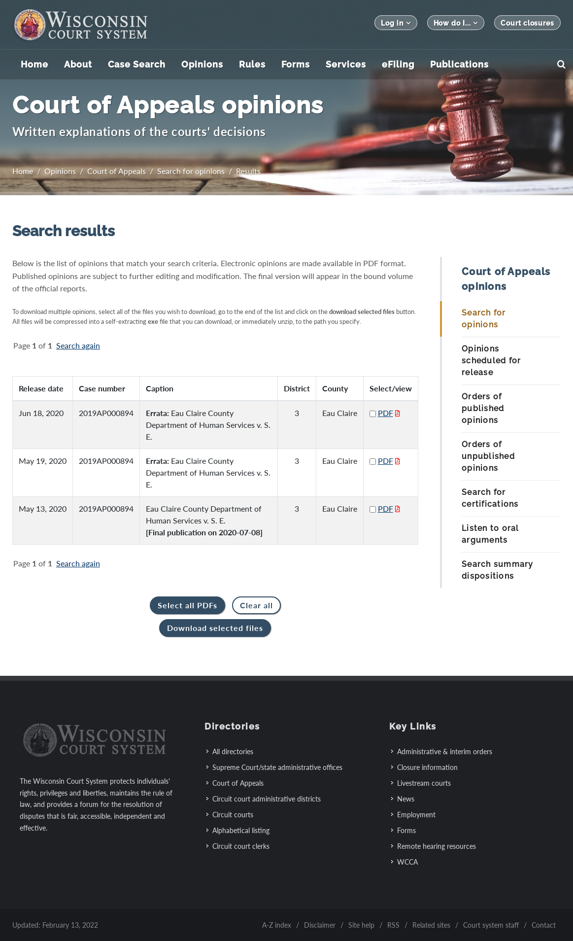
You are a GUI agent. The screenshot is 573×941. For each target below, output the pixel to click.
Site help (361, 925)
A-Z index (276, 925)
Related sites (431, 925)
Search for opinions (191, 170)
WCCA (407, 862)
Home (22, 170)
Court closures (527, 23)
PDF (385, 413)
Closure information (427, 767)
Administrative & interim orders (444, 751)
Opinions (60, 170)
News (405, 799)
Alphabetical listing (241, 830)
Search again (78, 345)
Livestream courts (424, 783)
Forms (406, 830)
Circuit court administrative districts (266, 799)
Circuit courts (232, 814)
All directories (232, 751)
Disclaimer (320, 925)
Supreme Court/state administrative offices (277, 767)
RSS (393, 925)
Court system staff (491, 925)
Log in (395, 23)
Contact (544, 925)
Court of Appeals (116, 170)
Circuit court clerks (241, 846)
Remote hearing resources (436, 846)
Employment (416, 814)
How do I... (456, 23)
